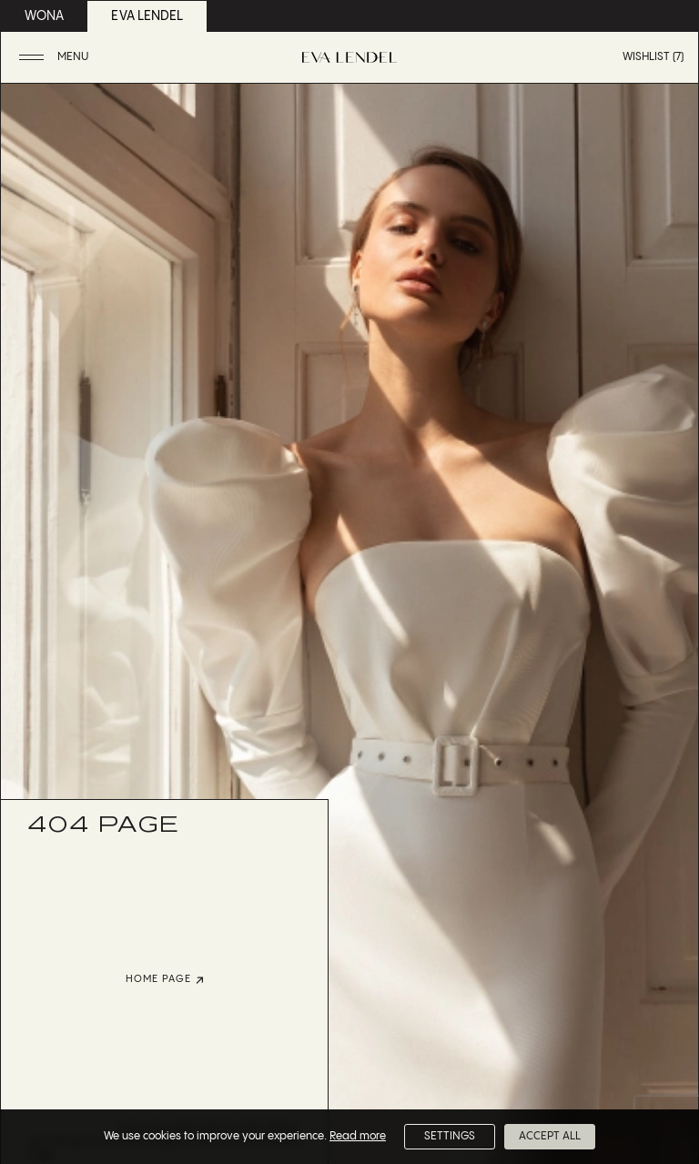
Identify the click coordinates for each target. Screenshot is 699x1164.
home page (165, 979)
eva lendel (147, 16)
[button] (56, 58)
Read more (357, 1136)
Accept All (550, 1136)
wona (44, 16)
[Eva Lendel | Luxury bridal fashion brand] (349, 57)
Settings (449, 1136)
